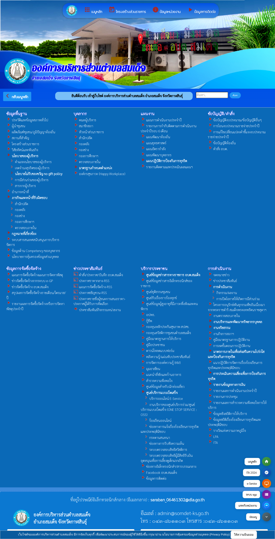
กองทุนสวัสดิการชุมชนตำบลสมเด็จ (166, 333)
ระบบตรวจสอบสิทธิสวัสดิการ (164, 449)
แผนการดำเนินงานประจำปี (161, 120)
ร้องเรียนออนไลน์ (156, 420)
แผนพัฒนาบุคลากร (156, 155)
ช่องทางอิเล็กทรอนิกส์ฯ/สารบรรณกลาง (168, 466)
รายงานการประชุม (222, 396)
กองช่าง (15, 216)
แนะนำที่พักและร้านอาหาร (161, 374)
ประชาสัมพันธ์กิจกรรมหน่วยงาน (97, 310)
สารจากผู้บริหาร (21, 186)
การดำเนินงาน (219, 268)
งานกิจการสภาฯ (221, 334)
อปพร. (148, 314)
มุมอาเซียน (150, 368)
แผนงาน (147, 113)
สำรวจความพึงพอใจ (156, 380)
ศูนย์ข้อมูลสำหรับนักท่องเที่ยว (162, 386)
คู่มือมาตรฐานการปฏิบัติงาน (229, 339)
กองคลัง (15, 209)
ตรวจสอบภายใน (21, 228)
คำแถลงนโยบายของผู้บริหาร (29, 162)
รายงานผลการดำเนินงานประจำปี (232, 390)
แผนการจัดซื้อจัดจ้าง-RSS (92, 287)
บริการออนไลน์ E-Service (162, 398)
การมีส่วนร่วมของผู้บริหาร (27, 180)
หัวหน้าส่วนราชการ (88, 132)
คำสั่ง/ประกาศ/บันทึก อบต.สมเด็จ (98, 275)
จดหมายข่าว (218, 275)
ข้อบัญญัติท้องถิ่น (222, 143)
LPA (213, 436)
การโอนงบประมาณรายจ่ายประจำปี (233, 126)
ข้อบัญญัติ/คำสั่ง (221, 113)
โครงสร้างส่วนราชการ (127, 10)
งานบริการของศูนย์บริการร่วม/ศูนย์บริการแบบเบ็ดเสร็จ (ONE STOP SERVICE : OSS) (169, 409)
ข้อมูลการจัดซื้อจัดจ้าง (23, 268)
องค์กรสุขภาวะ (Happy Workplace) (99, 174)
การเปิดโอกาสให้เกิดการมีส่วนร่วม (234, 299)
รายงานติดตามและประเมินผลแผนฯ (167, 167)
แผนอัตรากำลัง (153, 149)
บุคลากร (80, 113)
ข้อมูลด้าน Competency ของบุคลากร (33, 250)
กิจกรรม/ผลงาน (222, 293)
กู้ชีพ (146, 321)
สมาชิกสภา (83, 126)
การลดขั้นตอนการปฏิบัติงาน (229, 345)
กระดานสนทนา (155, 437)
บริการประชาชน (154, 268)
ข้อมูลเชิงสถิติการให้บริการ (227, 413)
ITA (213, 442)
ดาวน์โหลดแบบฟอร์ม (157, 350)
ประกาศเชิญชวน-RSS (90, 293)
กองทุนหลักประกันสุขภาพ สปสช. (165, 326)
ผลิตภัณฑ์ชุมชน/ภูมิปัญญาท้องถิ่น (30, 132)
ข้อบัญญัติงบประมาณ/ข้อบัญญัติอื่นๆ (235, 120)
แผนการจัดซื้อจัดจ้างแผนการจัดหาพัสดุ (34, 275)
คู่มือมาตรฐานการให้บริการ (161, 338)
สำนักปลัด (17, 204)
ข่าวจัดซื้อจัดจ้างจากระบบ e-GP (29, 281)
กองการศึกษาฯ (20, 221)
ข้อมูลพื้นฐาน (16, 113)
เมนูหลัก (93, 10)
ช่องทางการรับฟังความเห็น (162, 443)
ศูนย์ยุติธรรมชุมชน (155, 292)
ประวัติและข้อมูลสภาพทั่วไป (27, 120)
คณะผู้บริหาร (84, 120)
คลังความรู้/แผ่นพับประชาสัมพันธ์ (165, 356)
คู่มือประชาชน (153, 345)
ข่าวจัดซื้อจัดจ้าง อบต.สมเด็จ (27, 287)
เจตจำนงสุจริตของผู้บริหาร (28, 168)
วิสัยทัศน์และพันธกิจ (22, 150)
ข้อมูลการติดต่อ (201, 10)
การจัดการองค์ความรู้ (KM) (161, 362)
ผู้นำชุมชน (15, 126)
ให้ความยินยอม (244, 534)
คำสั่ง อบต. (218, 149)
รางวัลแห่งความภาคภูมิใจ (227, 430)
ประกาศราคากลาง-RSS (91, 281)
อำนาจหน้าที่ (17, 192)
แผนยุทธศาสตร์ (153, 143)
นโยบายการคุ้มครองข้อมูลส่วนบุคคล (32, 256)
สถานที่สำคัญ (17, 138)
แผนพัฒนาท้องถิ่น (155, 137)
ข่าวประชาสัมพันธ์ (87, 268)
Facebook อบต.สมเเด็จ (159, 472)
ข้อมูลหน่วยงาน (166, 10)
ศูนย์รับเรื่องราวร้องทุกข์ (159, 298)
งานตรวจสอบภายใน (224, 315)
